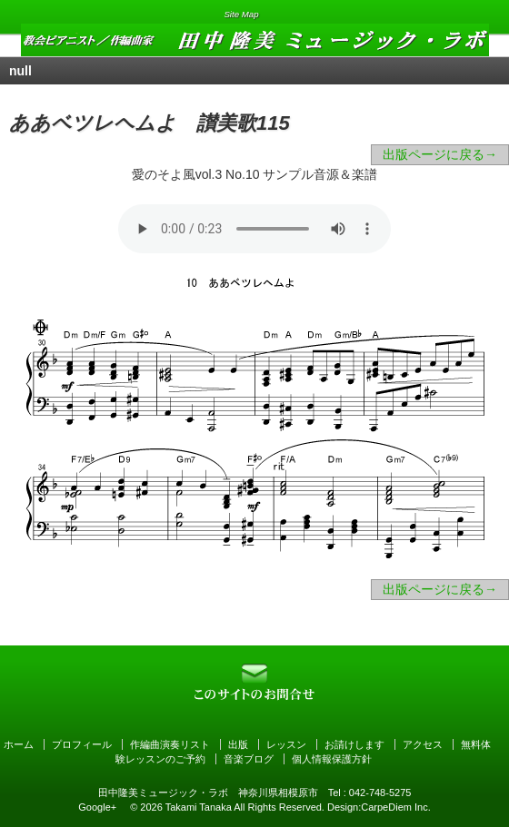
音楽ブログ (249, 758)
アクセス (423, 744)
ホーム (19, 744)
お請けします (354, 744)
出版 (238, 744)
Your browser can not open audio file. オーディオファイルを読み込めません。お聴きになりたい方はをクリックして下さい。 (254, 228)
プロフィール (82, 744)
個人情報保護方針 (332, 758)
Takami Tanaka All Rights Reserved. (245, 807)
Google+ (97, 807)
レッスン (286, 744)
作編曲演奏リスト (170, 744)
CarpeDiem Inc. (395, 807)
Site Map (241, 14)
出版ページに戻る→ (440, 154)
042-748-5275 (380, 792)
